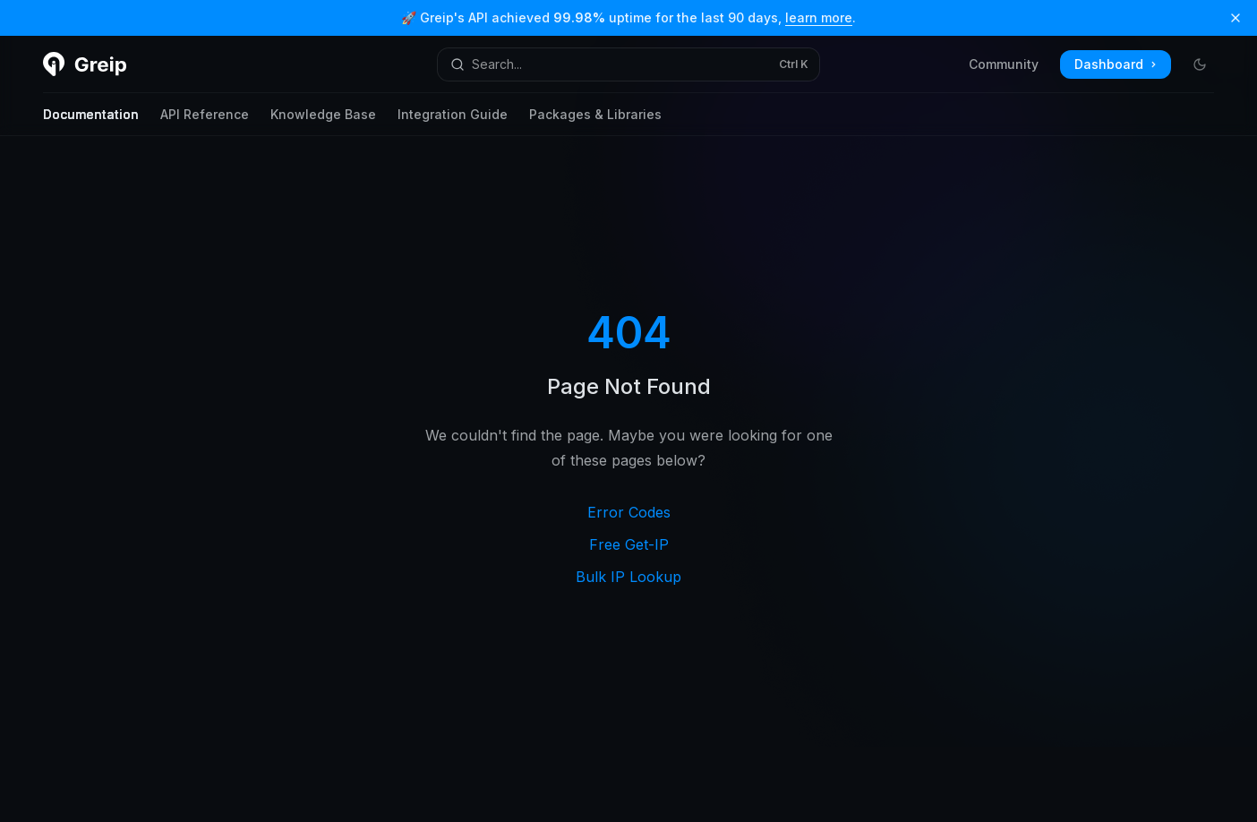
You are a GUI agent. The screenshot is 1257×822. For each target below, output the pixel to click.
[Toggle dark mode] (1199, 64)
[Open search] (628, 64)
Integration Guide (453, 121)
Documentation (91, 121)
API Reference (204, 121)
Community (1004, 64)
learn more (818, 17)
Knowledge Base (323, 121)
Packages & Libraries (595, 121)
